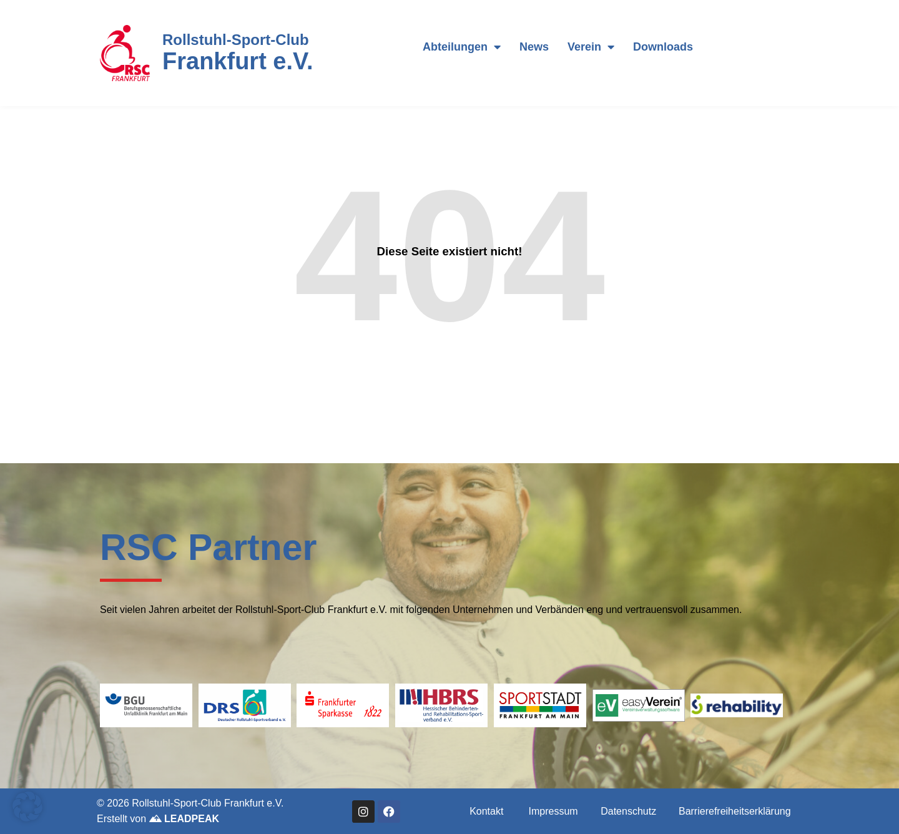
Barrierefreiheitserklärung (735, 811)
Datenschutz (628, 811)
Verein (590, 47)
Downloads (663, 47)
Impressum (553, 811)
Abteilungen (462, 47)
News (534, 47)
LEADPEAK (184, 818)
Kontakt (486, 811)
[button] (27, 806)
